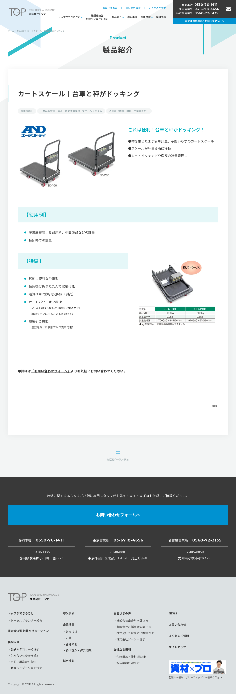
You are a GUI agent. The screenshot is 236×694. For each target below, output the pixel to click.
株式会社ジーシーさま (130, 639)
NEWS (173, 613)
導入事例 (132, 17)
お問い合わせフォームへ (118, 515)
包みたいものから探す (25, 655)
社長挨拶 (71, 632)
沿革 (69, 638)
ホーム (11, 30)
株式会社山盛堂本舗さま (132, 620)
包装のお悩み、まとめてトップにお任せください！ (197, 669)
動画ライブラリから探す (27, 668)
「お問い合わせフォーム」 (51, 370)
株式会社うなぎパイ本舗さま (135, 633)
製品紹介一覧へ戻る (118, 459)
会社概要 (71, 644)
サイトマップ (177, 647)
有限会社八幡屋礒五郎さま (133, 627)
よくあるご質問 (157, 8)
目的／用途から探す (24, 662)
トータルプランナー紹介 (27, 620)
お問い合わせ (177, 624)
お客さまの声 (110, 8)
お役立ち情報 (133, 8)
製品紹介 (117, 17)
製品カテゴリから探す (25, 649)
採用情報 (161, 17)
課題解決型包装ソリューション (97, 17)
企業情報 (146, 17)
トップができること (69, 17)
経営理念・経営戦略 (79, 650)
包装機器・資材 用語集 (131, 657)
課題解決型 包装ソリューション (28, 631)
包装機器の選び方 (128, 663)
